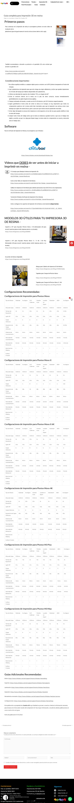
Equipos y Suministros (36, 786)
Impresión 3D (43, 2)
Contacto (42, 4)
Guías (36, 4)
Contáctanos (6, 786)
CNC (68, 2)
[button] (70, 799)
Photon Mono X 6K (46, 424)
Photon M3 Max (44, 608)
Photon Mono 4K (45, 488)
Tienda (34, 2)
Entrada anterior (6, 725)
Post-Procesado (27, 4)
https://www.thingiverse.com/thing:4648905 (17, 232)
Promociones (25, 2)
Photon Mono (43, 296)
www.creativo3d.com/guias (12, 710)
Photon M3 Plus (44, 544)
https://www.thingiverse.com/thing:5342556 (17, 248)
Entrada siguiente (67, 725)
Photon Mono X (44, 360)
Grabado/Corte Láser (57, 2)
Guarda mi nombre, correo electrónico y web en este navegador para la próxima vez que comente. (31, 762)
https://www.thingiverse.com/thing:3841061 (17, 259)
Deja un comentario (9, 18)
